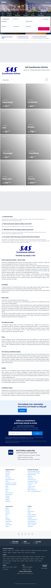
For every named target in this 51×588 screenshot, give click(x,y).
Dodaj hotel (46, 19)
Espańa (42, 556)
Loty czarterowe (9, 493)
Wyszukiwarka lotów (10, 479)
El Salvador (17, 550)
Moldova (32, 558)
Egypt (4, 567)
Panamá (19, 552)
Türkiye (29, 569)
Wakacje (7, 474)
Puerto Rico (27, 552)
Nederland (37, 558)
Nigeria (15, 567)
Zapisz (37, 433)
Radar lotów (30, 478)
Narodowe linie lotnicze (33, 481)
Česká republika (25, 556)
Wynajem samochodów (10, 484)
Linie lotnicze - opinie (32, 483)
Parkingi (7, 496)
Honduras (5, 552)
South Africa (5, 569)
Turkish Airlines (8, 521)
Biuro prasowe (31, 511)
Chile (13, 550)
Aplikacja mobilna (31, 474)
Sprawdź (22, 410)
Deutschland (37, 556)
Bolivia (9, 550)
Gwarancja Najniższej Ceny (34, 471)
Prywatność (30, 526)
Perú (23, 552)
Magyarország (26, 558)
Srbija (18, 561)
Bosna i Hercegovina (11, 556)
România (22, 561)
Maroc (11, 567)
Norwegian (7, 519)
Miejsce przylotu (29, 21)
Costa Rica (28, 550)
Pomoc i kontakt (31, 524)
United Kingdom (6, 563)
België (4, 556)
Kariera (29, 513)
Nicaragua (14, 552)
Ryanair (7, 508)
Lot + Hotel (8, 478)
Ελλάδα (8, 558)
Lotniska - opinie (31, 486)
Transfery (7, 498)
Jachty (6, 486)
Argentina (5, 550)
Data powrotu (16, 26)
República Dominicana (36, 550)
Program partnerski (32, 514)
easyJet (7, 518)
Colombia (22, 550)
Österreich (5, 561)
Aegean (7, 526)
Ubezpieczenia (8, 494)
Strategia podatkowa (32, 519)
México (9, 552)
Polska (9, 561)
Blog (29, 509)
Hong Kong (24, 567)
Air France (7, 523)
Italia (21, 558)
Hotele (7, 481)
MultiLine (30, 476)
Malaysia (30, 567)
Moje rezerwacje (31, 521)
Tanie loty (7, 471)
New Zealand (44, 568)
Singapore (24, 569)
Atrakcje (7, 499)
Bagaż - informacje (32, 489)
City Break (7, 473)
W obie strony (6, 19)
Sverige (26, 561)
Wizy (6, 491)
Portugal (14, 561)
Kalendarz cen (31, 488)
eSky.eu (18, 573)
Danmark (32, 556)
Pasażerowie (28, 26)
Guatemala (44, 550)
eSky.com (23, 573)
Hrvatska (13, 558)
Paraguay (33, 552)
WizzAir (7, 509)
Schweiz (40, 561)
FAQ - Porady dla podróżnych (34, 491)
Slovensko (31, 561)
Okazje (7, 489)
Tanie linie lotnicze (32, 479)
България (18, 556)
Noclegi (7, 476)
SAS (6, 516)
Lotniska (29, 484)
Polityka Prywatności (32, 523)
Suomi (35, 561)
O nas (29, 508)
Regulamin (30, 518)
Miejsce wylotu (4, 21)
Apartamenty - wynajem (10, 483)
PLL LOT (7, 511)
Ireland (17, 558)
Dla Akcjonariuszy (32, 516)
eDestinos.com (29, 573)
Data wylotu (3, 26)
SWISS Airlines (8, 524)
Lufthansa (7, 513)
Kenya (7, 567)
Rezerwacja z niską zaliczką (34, 473)
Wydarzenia (8, 501)
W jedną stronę (16, 19)
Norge (41, 558)
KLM (6, 514)
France (4, 558)
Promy (6, 488)
